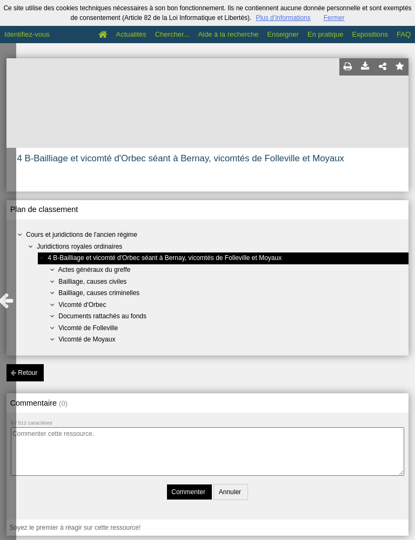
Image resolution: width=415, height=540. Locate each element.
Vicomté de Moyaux (86, 339)
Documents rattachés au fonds (102, 316)
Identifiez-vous (27, 34)
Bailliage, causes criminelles (98, 293)
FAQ (404, 34)
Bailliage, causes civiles (92, 281)
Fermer (334, 18)
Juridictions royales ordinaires (79, 246)
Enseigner (283, 34)
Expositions (370, 34)
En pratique (325, 34)
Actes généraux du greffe (94, 270)
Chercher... (172, 34)
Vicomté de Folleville (88, 328)
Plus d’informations (283, 18)
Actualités (131, 34)
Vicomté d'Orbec (82, 305)
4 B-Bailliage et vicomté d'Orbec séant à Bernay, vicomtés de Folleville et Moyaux (165, 258)
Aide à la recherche (228, 34)
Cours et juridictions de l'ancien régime (81, 234)
